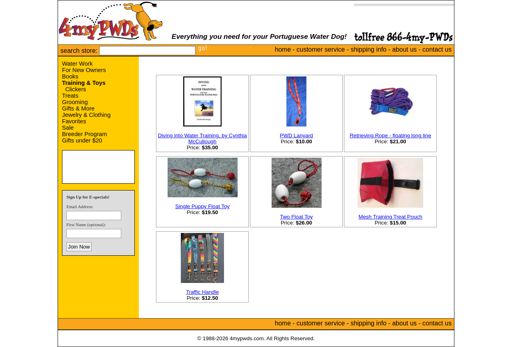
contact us (437, 49)
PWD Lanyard (296, 135)
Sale (68, 127)
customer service (320, 49)
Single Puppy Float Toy (202, 206)
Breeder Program (84, 134)
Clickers (75, 89)
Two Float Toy (296, 217)
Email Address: (80, 206)
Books (70, 76)
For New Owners (84, 70)
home (283, 49)
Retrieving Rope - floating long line (390, 135)
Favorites (74, 121)
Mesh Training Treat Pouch (390, 217)
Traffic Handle (202, 292)
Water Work (77, 63)
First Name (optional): (86, 224)
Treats (70, 95)
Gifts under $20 (82, 140)
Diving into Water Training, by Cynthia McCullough (202, 138)
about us (404, 49)
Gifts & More (78, 108)
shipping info (368, 49)
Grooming (75, 102)
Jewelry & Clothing (86, 115)
